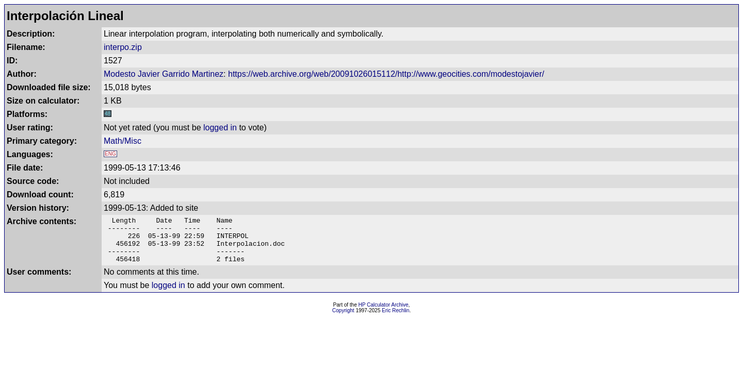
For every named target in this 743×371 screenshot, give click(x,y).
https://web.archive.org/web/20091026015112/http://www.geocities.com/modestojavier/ (386, 74)
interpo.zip (123, 47)
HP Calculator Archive (384, 314)
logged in (220, 127)
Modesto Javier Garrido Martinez (163, 74)
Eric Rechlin (395, 320)
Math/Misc (122, 141)
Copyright (343, 320)
